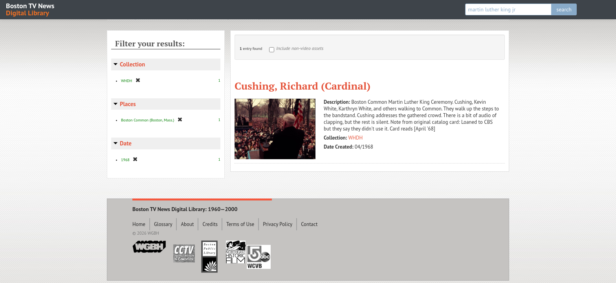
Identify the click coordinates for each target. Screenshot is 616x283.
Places (128, 104)
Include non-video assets (299, 48)
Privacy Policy (277, 224)
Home (138, 224)
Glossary (163, 224)
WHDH (355, 137)
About (187, 224)
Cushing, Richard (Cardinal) (302, 85)
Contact (309, 224)
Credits (210, 224)
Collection (132, 64)
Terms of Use (240, 224)
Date (126, 143)
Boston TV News (30, 9)
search (564, 9)
